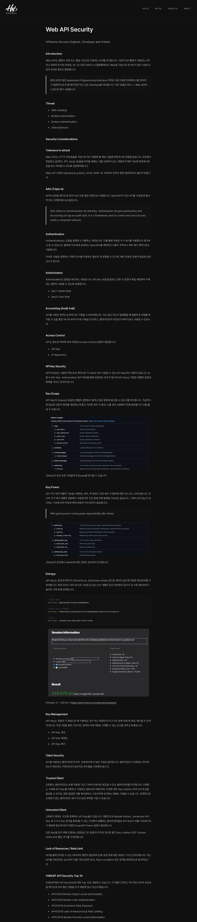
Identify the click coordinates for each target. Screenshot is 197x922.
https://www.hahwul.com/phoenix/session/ (95, 702)
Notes (158, 9)
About (187, 9)
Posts (145, 9)
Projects (173, 9)
